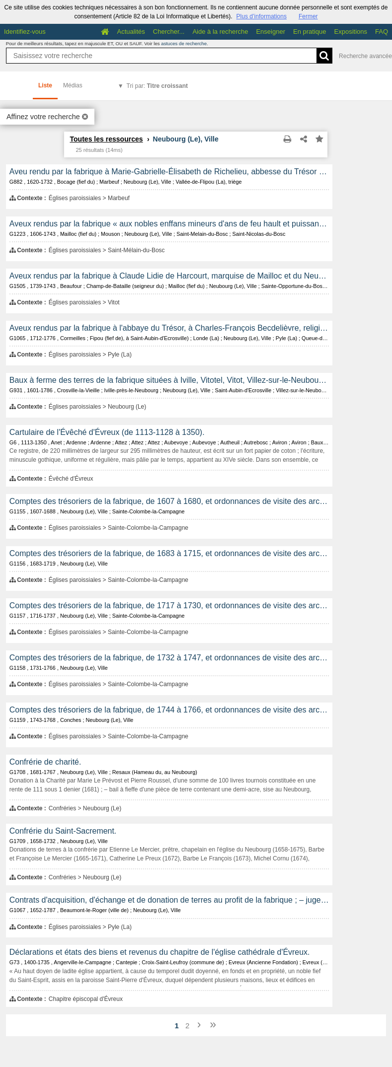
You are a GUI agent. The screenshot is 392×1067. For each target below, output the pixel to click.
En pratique (309, 31)
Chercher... (169, 31)
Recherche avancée (365, 56)
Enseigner (270, 31)
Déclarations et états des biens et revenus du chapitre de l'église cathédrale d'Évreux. (159, 952)
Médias (72, 85)
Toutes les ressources (106, 139)
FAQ (381, 31)
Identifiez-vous (25, 31)
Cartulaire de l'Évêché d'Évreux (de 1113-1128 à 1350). (107, 432)
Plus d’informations (261, 16)
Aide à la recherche (220, 31)
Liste (45, 85)
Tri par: (157, 85)
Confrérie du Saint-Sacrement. (62, 831)
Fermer (308, 16)
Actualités (131, 31)
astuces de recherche (184, 43)
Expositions (350, 31)
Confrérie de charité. (45, 762)
